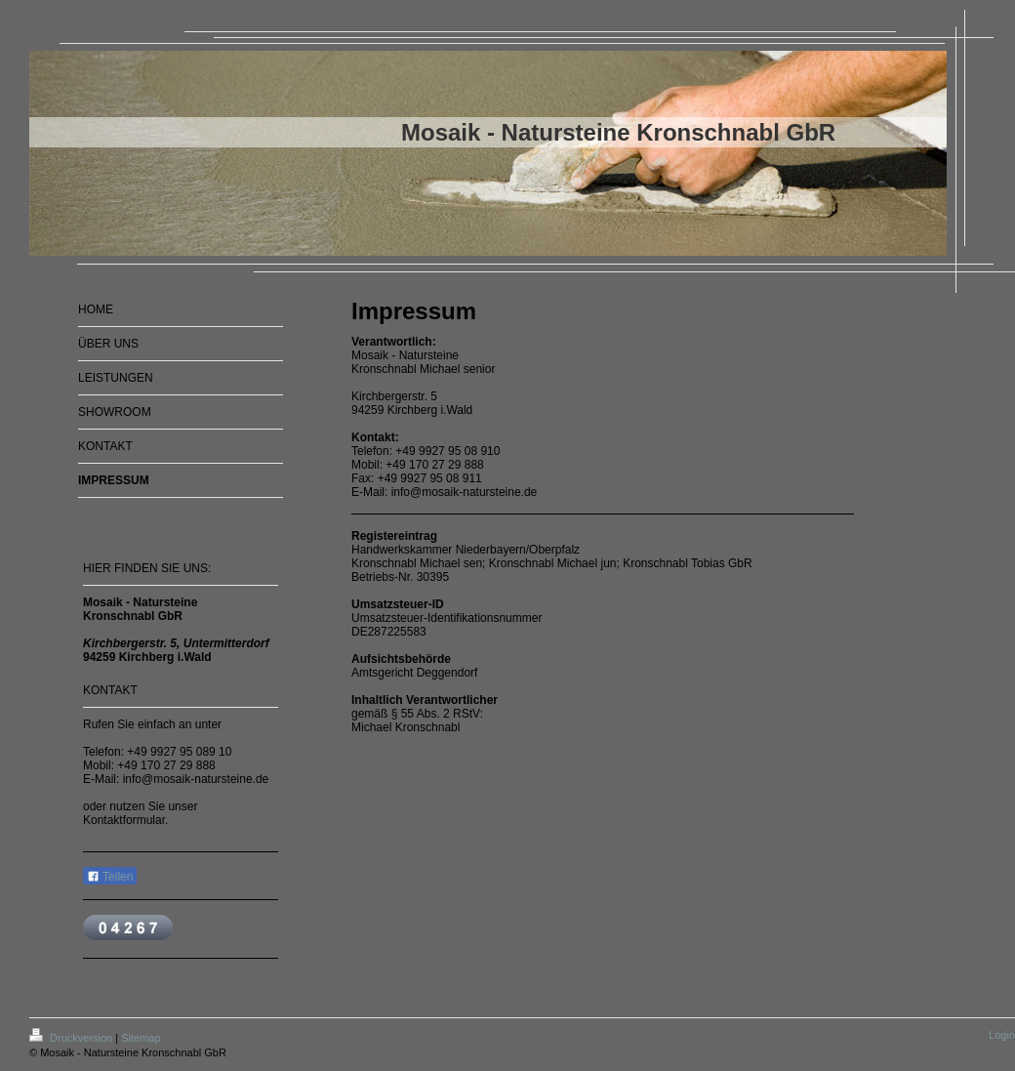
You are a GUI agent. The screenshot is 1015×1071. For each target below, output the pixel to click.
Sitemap (140, 1038)
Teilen (110, 877)
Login (1002, 1035)
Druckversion (72, 1038)
